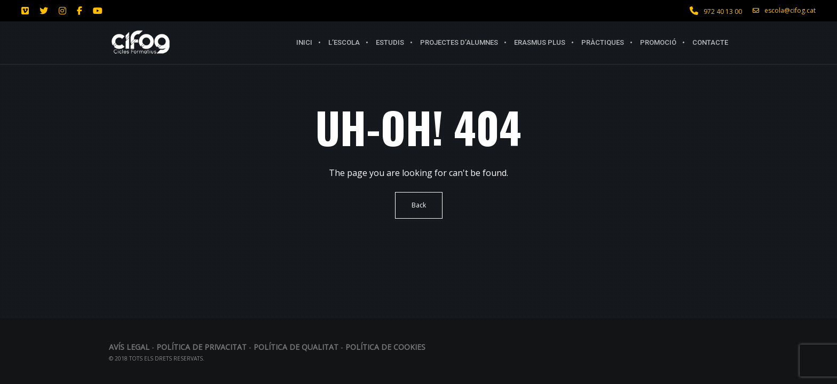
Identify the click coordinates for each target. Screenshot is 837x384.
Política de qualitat (296, 347)
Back (419, 205)
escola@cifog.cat (784, 10)
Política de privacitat (201, 347)
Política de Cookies (385, 347)
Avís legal (130, 347)
